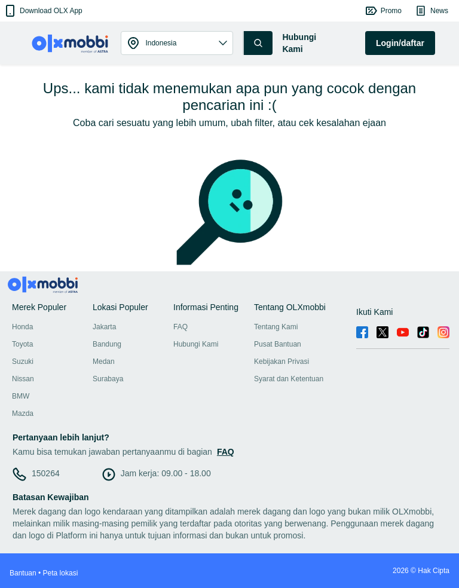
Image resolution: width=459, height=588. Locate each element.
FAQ (180, 327)
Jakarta (104, 327)
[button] (42, 11)
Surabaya (108, 379)
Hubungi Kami (195, 344)
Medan (104, 361)
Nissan (23, 379)
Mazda (22, 413)
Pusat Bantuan (277, 344)
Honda (22, 327)
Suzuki (22, 361)
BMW (20, 396)
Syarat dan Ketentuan (288, 379)
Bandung (107, 344)
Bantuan (23, 573)
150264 (46, 473)
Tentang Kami (276, 327)
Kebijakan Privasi (281, 361)
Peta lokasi (60, 573)
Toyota (22, 344)
